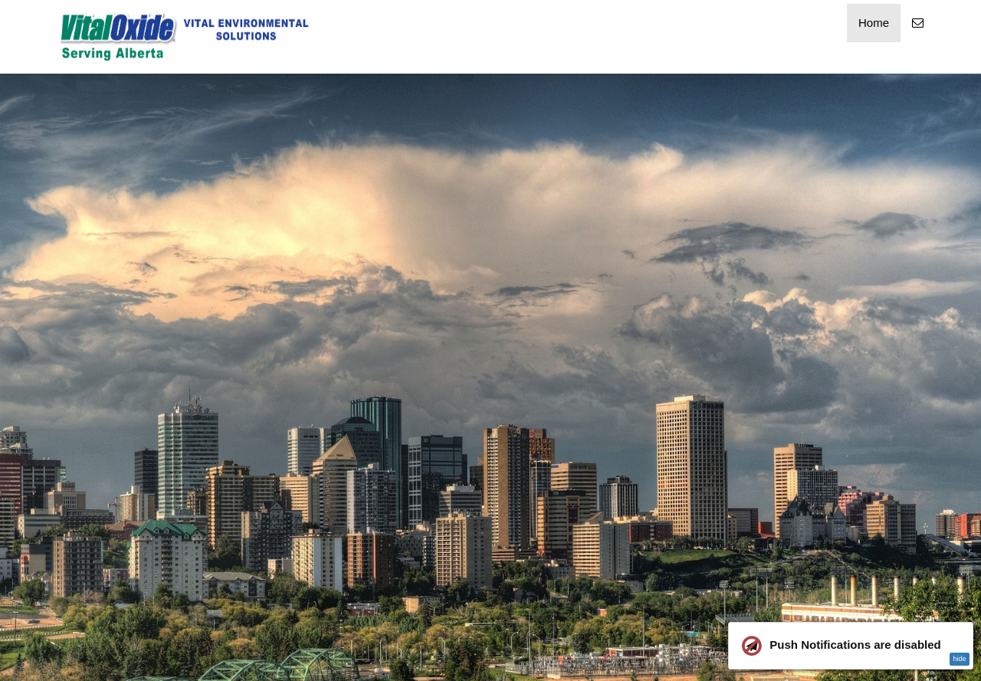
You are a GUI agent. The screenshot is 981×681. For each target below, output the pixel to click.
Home (873, 22)
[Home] (187, 37)
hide (959, 659)
